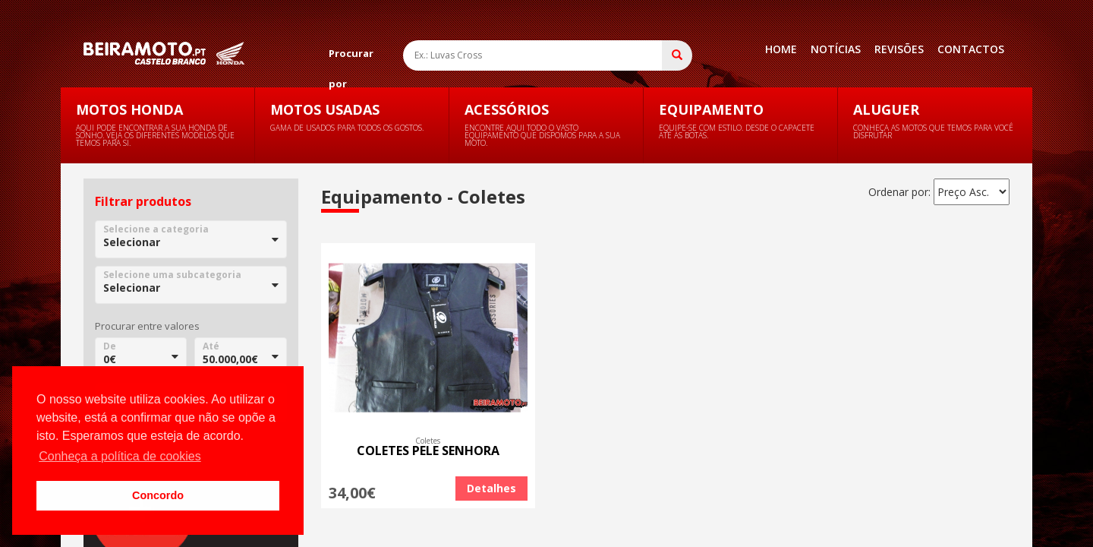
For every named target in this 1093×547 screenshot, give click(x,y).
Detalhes (491, 488)
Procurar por (351, 57)
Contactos (970, 49)
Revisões (899, 49)
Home (781, 49)
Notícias (836, 49)
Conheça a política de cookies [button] (119, 456)
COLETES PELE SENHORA (428, 450)
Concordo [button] (158, 495)
